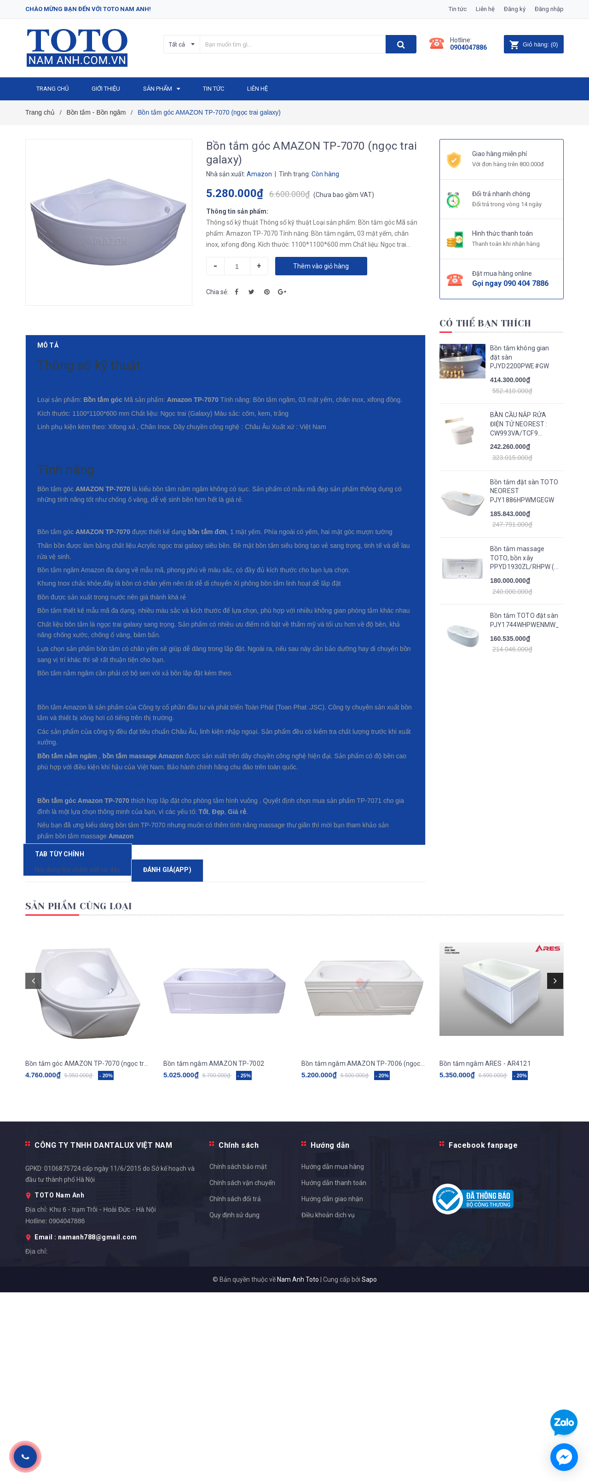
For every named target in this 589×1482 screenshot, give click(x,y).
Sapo (369, 1469)
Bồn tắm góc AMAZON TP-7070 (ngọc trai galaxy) (87, 1252)
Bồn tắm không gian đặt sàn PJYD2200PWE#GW (519, 357)
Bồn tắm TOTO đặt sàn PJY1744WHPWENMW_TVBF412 (524, 620)
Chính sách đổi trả (235, 1388)
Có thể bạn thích (485, 323)
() (533, 44)
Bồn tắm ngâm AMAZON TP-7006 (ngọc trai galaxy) (363, 1252)
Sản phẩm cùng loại (79, 1095)
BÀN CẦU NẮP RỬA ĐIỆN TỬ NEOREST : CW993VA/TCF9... (518, 423)
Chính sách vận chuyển (242, 1372)
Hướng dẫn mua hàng (332, 1356)
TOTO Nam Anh (59, 1385)
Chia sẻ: (217, 292)
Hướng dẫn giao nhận (332, 1388)
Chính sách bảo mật (238, 1356)
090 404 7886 (526, 283)
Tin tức (458, 9)
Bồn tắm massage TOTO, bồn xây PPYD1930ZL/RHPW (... (524, 557)
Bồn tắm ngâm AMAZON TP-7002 (213, 1252)
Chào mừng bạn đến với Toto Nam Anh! (88, 9)
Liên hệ (485, 9)
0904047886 (468, 47)
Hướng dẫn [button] (330, 1334)
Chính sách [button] (239, 1334)
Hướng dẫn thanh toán (333, 1372)
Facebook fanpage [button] (483, 1334)
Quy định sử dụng (234, 1404)
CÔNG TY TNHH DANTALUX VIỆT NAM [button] (103, 1334)
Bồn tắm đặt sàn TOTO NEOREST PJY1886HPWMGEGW (524, 491)
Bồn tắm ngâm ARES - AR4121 (485, 1252)
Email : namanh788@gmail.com (86, 1426)
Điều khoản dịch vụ (328, 1404)
